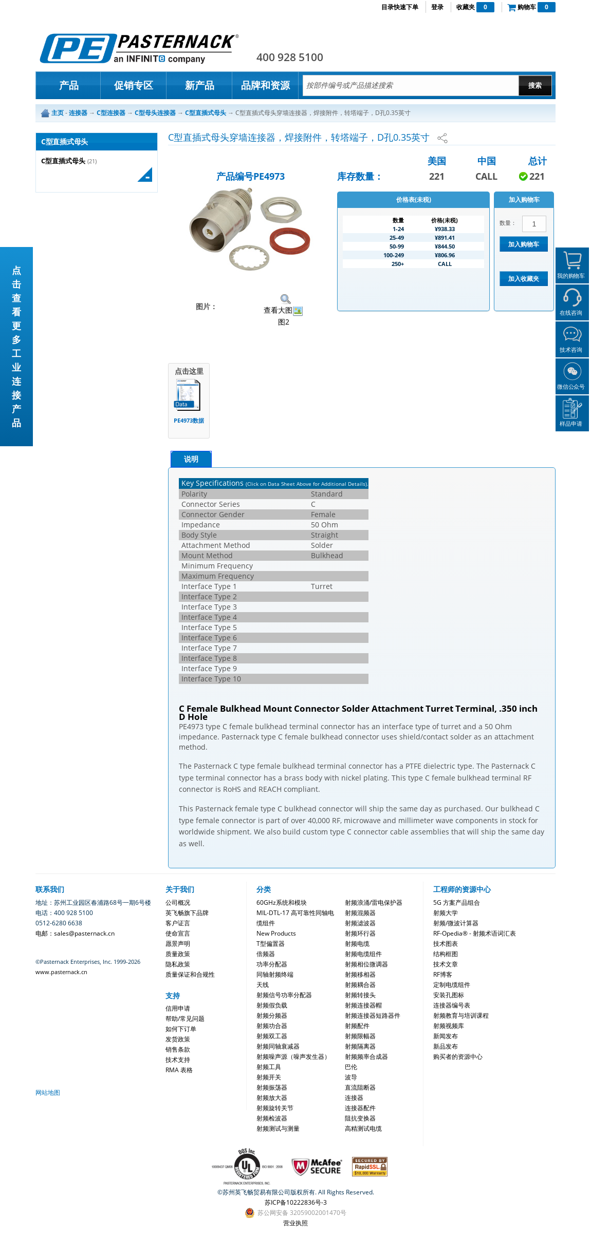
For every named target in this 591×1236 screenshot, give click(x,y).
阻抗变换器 (360, 1118)
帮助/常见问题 (185, 1018)
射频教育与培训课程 (461, 1015)
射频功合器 (271, 1025)
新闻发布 (445, 1036)
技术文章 (445, 964)
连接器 (354, 1097)
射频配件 (357, 1025)
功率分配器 (271, 964)
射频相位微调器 (366, 964)
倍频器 (265, 953)
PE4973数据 (189, 420)
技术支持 (177, 1059)
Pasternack (139, 48)
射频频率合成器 (366, 1056)
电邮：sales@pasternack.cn (75, 933)
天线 (262, 984)
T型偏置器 (270, 943)
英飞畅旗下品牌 (187, 912)
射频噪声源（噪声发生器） (293, 1056)
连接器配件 (360, 1108)
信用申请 (177, 1008)
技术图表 (445, 943)
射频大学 (445, 912)
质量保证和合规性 (190, 974)
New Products (276, 933)
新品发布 (445, 1046)
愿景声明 (177, 943)
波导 (351, 1077)
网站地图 (47, 1092)
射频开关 (268, 1077)
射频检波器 (271, 1118)
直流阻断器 (360, 1087)
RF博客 (442, 974)
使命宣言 (177, 933)
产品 (69, 85)
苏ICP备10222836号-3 (296, 1202)
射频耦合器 (360, 984)
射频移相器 (360, 974)
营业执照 (295, 1223)
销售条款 (177, 1049)
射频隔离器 (360, 1046)
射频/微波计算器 (455, 923)
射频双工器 (271, 1036)
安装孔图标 (448, 995)
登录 (437, 7)
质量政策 (177, 953)
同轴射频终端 (274, 974)
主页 (57, 112)
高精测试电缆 (363, 1128)
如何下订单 (180, 1028)
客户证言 (177, 923)
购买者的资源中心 (458, 1056)
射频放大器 (271, 1097)
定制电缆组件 (451, 984)
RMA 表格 (179, 1070)
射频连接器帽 (363, 1005)
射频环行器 (360, 933)
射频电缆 (357, 943)
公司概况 (177, 902)
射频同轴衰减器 (278, 1046)
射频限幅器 (360, 1036)
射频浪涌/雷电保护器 (373, 902)
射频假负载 (271, 1005)
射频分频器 (271, 1015)
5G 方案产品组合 (456, 902)
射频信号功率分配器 (284, 995)
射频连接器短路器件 (372, 1015)
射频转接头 (360, 995)
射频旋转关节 (274, 1108)
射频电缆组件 (363, 953)
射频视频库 (448, 1025)
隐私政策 (177, 964)
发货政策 (177, 1039)
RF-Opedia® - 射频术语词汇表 (474, 933)
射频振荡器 (271, 1087)
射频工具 (268, 1066)
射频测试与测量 (278, 1128)
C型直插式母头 (63, 161)
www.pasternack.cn (61, 972)
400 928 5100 (289, 57)
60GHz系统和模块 (281, 902)
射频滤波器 (360, 923)
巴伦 (351, 1066)
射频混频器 (360, 912)
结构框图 (445, 953)
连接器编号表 (451, 1005)
